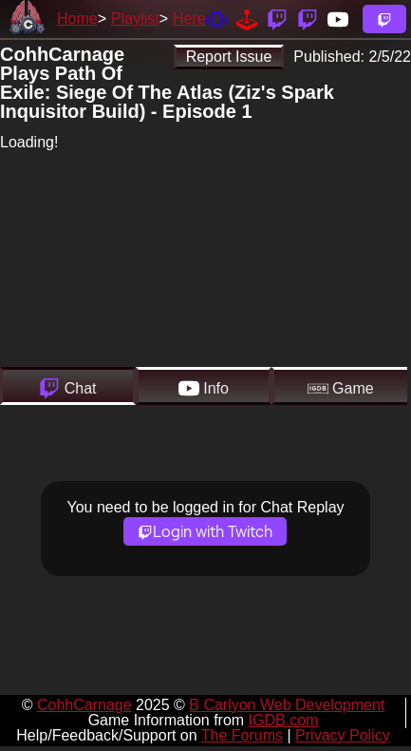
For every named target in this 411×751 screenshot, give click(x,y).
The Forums (242, 735)
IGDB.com (284, 720)
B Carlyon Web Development (286, 705)
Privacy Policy (342, 735)
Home (77, 18)
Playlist (135, 18)
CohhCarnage (84, 705)
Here (189, 18)
